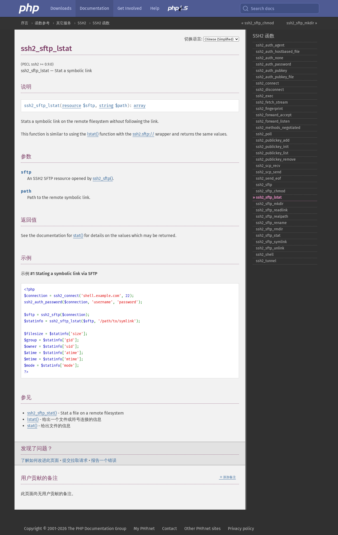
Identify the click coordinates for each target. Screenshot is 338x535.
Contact (169, 528)
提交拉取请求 (75, 460)
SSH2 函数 (101, 23)
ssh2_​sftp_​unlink (270, 248)
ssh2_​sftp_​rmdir (269, 229)
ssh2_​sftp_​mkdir (269, 204)
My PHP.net (144, 528)
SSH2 (82, 23)
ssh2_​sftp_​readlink (272, 210)
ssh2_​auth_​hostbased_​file (278, 51)
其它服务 (63, 23)
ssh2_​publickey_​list (272, 153)
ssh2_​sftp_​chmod (270, 191)
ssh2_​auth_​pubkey (271, 70)
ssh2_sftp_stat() (42, 413)
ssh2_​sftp (264, 185)
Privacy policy (241, 528)
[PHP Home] (29, 8)
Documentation (94, 8)
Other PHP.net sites (202, 528)
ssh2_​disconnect (270, 89)
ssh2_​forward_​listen (273, 121)
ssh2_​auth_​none (269, 58)
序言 (24, 23)
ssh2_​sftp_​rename (271, 223)
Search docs (258, 8)
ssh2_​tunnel (266, 261)
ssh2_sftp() (103, 178)
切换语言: (193, 38)
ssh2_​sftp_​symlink (271, 242)
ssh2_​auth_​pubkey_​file (275, 77)
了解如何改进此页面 (40, 460)
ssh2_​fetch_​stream (272, 102)
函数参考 (42, 23)
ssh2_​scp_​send (268, 172)
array (139, 105)
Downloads (60, 8)
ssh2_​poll (264, 134)
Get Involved (130, 8)
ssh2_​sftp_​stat (268, 235)
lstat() (92, 134)
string (106, 105)
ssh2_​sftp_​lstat (268, 197)
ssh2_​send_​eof (268, 178)
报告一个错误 (103, 460)
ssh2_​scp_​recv (268, 166)
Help (154, 8)
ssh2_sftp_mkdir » (302, 23)
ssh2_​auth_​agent (270, 45)
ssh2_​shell (265, 254)
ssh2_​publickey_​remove (276, 159)
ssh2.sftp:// (143, 134)
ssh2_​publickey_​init (272, 147)
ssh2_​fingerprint (269, 108)
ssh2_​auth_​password (273, 64)
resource (71, 105)
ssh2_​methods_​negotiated (278, 127)
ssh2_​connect (267, 83)
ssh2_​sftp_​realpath (272, 216)
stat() (78, 235)
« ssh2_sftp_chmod (257, 23)
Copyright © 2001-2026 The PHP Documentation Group (75, 528)
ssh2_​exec (264, 96)
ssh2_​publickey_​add (272, 140)
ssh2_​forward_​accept (274, 115)
